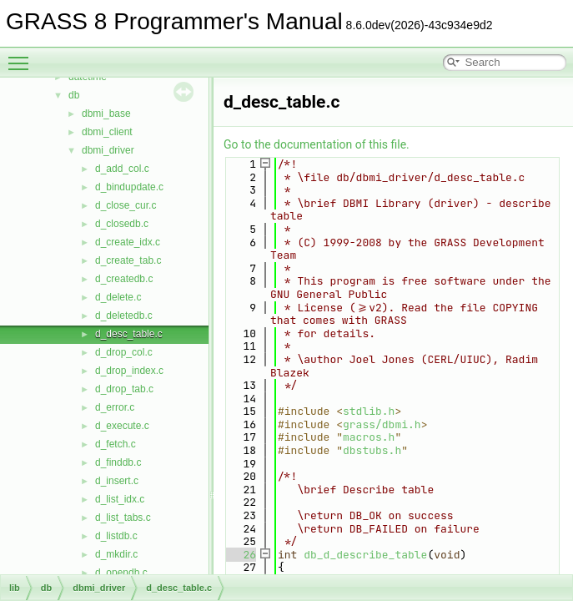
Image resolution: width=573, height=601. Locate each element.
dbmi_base (106, 113)
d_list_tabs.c (123, 517)
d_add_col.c (122, 168)
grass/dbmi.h (382, 424)
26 (240, 555)
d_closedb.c (121, 224)
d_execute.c (122, 426)
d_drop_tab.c (124, 389)
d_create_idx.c (127, 242)
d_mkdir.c (116, 554)
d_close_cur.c (125, 205)
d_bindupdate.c (129, 187)
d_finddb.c (118, 462)
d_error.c (114, 407)
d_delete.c (118, 297)
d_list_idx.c (119, 499)
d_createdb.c (124, 279)
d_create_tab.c (128, 260)
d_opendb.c (121, 572)
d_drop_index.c (129, 370)
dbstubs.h (372, 450)
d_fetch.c (115, 444)
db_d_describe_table (365, 555)
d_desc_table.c (129, 334)
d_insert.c (116, 481)
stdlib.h (369, 411)
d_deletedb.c (124, 315)
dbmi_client (107, 132)
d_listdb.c (116, 536)
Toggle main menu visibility (22, 56)
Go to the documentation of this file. (317, 144)
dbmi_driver (108, 150)
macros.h (369, 437)
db (73, 95)
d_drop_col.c (124, 352)
